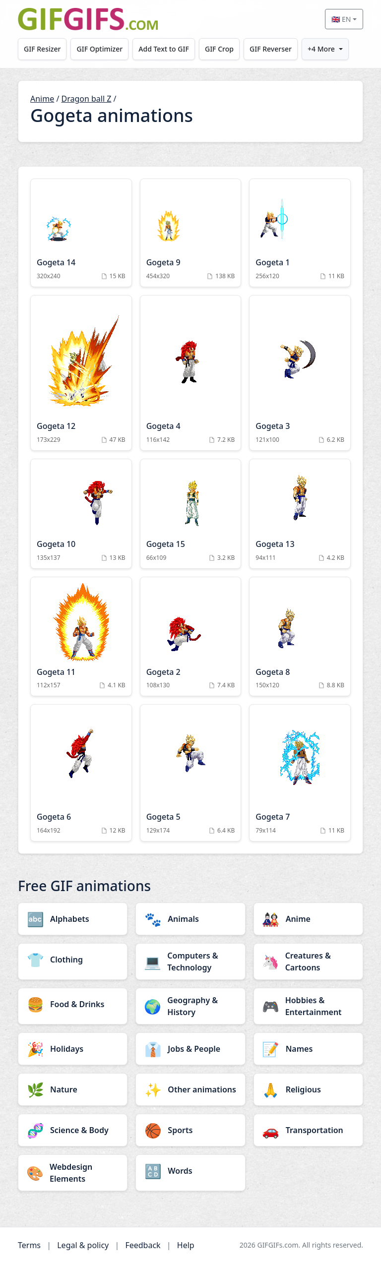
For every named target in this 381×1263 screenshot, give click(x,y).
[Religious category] (308, 1089)
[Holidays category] (72, 1049)
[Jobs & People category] (190, 1049)
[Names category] (308, 1049)
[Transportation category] (308, 1130)
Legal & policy (83, 1245)
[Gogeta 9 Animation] (190, 233)
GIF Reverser (271, 49)
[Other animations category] (190, 1089)
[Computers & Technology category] (190, 961)
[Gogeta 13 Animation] (300, 513)
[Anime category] (308, 919)
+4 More (321, 49)
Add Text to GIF (164, 49)
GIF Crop (219, 49)
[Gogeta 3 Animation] (300, 373)
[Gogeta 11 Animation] (81, 636)
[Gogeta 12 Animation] (81, 373)
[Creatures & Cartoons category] (308, 961)
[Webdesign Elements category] (72, 1173)
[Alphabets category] (72, 919)
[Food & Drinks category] (72, 1004)
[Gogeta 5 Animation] (190, 773)
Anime (42, 98)
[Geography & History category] (190, 1006)
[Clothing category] (72, 959)
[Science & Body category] (72, 1130)
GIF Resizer (42, 49)
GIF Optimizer (100, 49)
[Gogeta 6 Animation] (81, 773)
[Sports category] (190, 1130)
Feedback (142, 1245)
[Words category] (190, 1171)
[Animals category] (190, 919)
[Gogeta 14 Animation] (81, 233)
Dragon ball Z (87, 98)
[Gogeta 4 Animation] (190, 373)
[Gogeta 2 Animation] (190, 636)
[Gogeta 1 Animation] (300, 233)
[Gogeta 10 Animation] (81, 513)
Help (185, 1245)
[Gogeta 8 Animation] (300, 636)
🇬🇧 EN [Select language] (341, 19)
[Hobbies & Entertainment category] (308, 1006)
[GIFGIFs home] (88, 19)
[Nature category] (72, 1089)
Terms (29, 1245)
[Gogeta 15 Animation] (190, 513)
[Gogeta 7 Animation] (300, 773)
